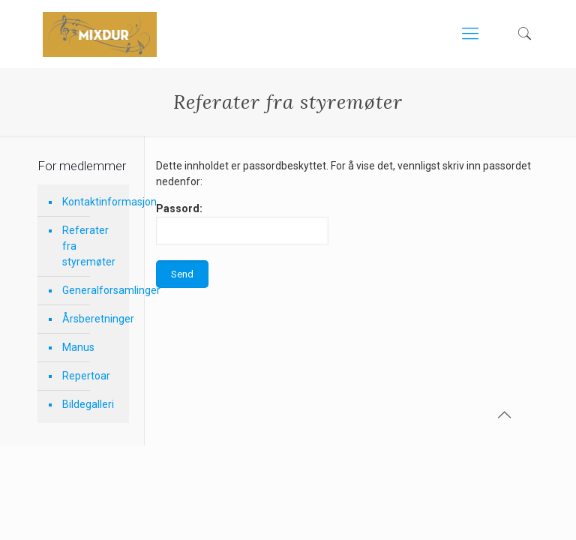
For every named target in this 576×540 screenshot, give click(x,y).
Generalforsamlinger (92, 290)
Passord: (242, 223)
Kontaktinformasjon (92, 202)
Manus (78, 347)
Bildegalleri (88, 404)
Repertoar (86, 376)
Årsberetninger (92, 319)
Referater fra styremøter (89, 246)
